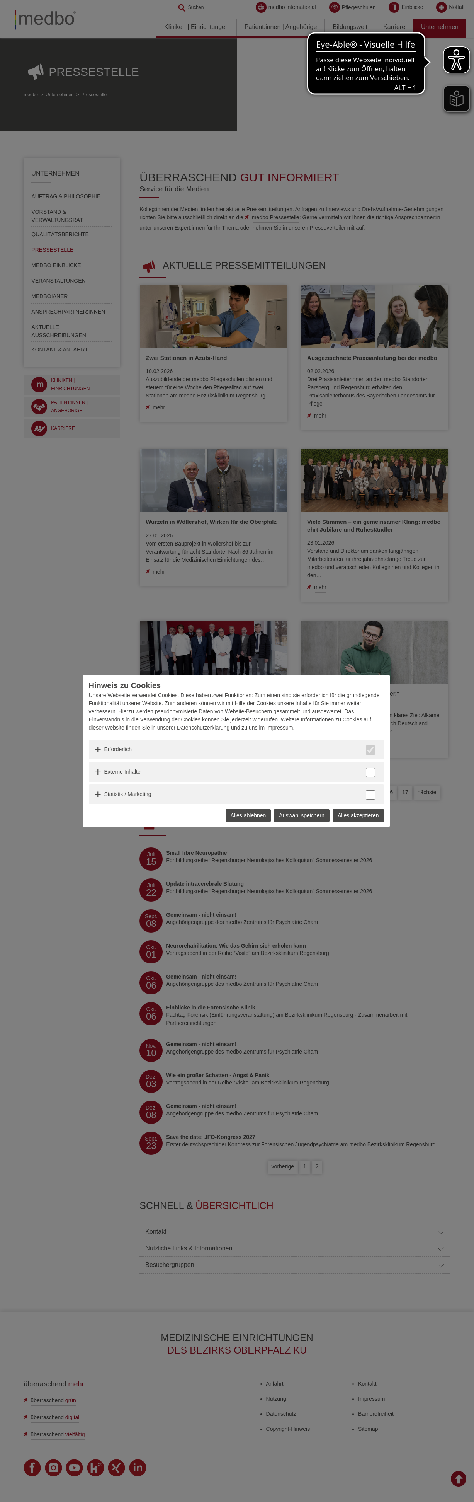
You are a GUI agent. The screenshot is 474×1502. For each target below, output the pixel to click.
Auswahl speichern (301, 815)
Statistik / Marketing (127, 794)
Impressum (279, 728)
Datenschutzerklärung (203, 728)
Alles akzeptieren (358, 815)
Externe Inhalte (122, 772)
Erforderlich (118, 749)
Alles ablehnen (248, 815)
